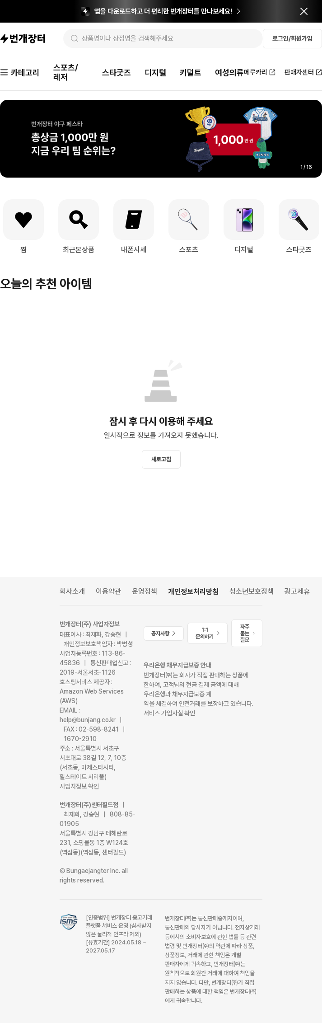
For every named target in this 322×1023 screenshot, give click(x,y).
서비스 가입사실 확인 (169, 713)
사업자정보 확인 (79, 786)
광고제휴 (297, 591)
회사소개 (72, 591)
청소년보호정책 (251, 591)
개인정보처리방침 (193, 591)
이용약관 (108, 591)
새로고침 (161, 459)
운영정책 (144, 591)
